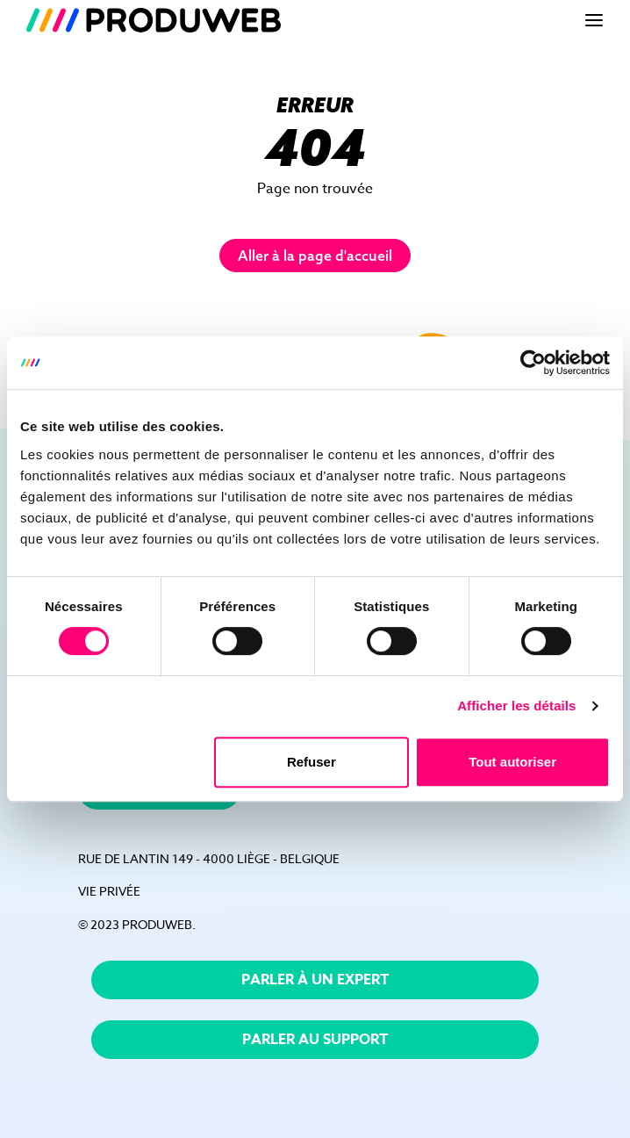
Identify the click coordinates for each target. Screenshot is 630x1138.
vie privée (109, 890)
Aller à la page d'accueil (315, 255)
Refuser (311, 761)
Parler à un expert (315, 979)
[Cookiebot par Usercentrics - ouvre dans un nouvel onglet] (533, 362)
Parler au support (315, 1039)
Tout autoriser (512, 761)
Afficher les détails (516, 705)
